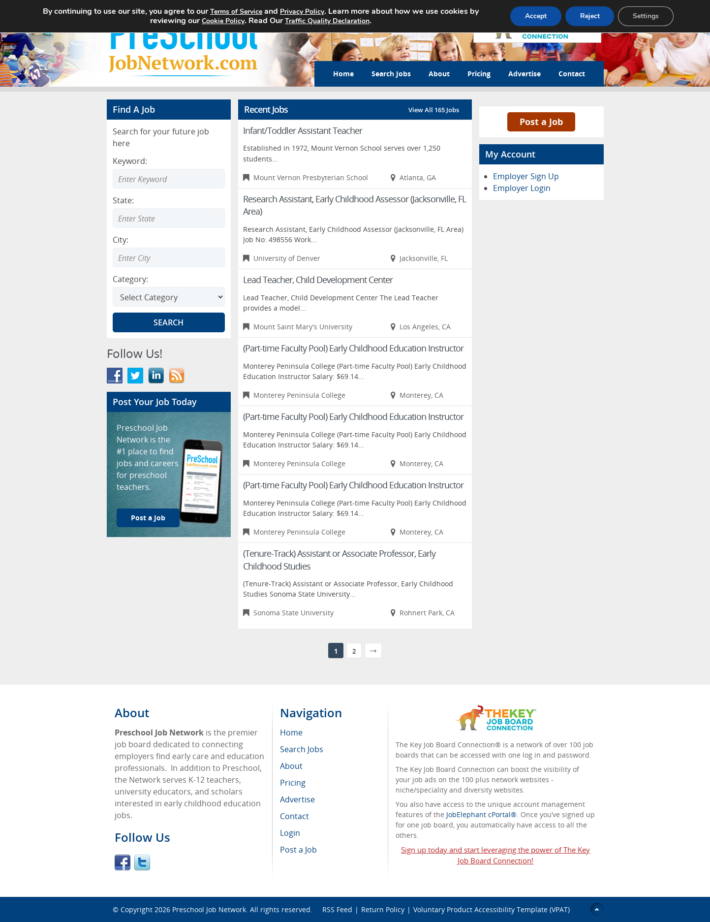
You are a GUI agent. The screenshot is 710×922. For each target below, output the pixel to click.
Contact (571, 73)
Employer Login (522, 188)
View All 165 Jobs (433, 109)
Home (343, 73)
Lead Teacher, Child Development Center (318, 280)
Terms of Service (236, 11)
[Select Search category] (169, 297)
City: (120, 239)
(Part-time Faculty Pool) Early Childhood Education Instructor (353, 348)
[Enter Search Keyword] (169, 179)
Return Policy (382, 909)
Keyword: (130, 161)
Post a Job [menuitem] (298, 849)
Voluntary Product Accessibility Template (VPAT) (491, 909)
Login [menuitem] (290, 832)
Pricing (479, 73)
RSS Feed (337, 909)
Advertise (524, 73)
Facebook (122, 862)
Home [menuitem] (291, 732)
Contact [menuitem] (294, 816)
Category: (130, 279)
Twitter (142, 862)
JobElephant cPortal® (481, 814)
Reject (589, 16)
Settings (646, 16)
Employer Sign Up (526, 176)
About (439, 73)
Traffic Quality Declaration (326, 21)
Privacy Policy (301, 11)
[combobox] (169, 218)
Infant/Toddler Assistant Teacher (302, 130)
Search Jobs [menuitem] (301, 749)
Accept (535, 16)
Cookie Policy (222, 21)
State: (123, 200)
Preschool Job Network (209, 909)
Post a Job (148, 517)
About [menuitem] (291, 766)
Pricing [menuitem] (293, 782)
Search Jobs (391, 73)
